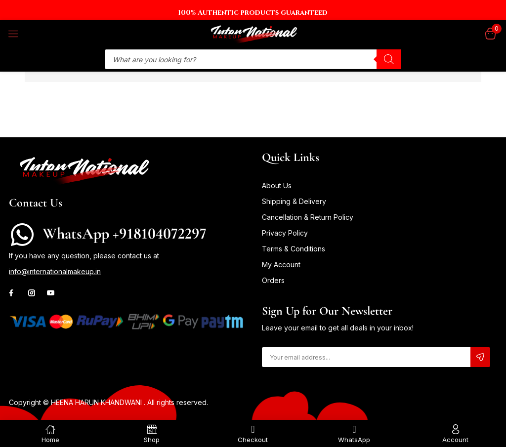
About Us (277, 185)
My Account (281, 264)
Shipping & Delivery (294, 201)
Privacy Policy (285, 233)
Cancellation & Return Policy (307, 217)
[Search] (389, 59)
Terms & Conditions (293, 248)
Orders (273, 280)
